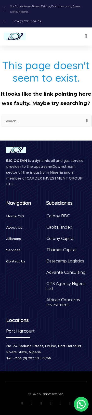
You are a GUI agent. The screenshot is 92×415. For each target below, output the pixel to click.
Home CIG (15, 216)
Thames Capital (61, 249)
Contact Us (16, 261)
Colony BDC (58, 216)
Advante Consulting (66, 272)
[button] (86, 36)
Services (13, 250)
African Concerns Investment (63, 302)
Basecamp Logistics (65, 261)
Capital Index (59, 227)
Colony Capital (60, 238)
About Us (14, 227)
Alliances (13, 239)
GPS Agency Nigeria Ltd (66, 286)
